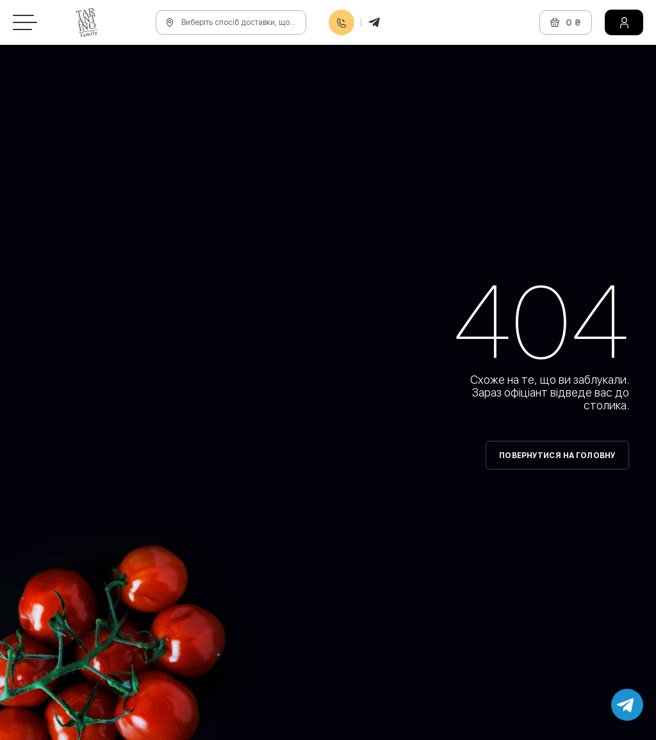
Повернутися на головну (557, 455)
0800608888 (341, 23)
